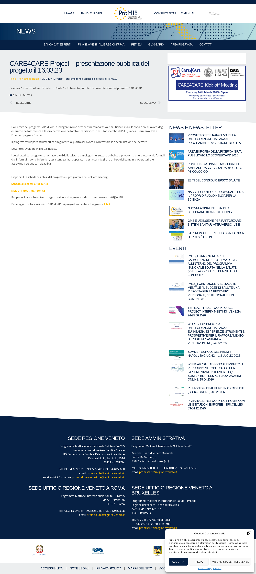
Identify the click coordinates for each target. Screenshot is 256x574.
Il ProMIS (70, 13)
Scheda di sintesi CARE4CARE (30, 184)
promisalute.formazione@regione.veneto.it (98, 477)
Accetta (178, 561)
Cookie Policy (205, 568)
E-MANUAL (188, 13)
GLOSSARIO (156, 44)
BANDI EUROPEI (91, 13)
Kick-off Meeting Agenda (28, 190)
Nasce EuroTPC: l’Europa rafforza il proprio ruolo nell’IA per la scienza (215, 195)
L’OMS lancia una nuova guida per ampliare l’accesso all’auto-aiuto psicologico (215, 167)
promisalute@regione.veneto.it (106, 473)
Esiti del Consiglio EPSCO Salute (214, 180)
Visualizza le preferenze (230, 561)
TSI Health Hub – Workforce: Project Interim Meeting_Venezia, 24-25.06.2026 (214, 311)
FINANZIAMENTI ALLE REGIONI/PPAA (101, 44)
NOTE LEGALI (79, 568)
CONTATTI (205, 44)
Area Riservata (182, 44)
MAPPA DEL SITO (140, 568)
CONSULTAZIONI (165, 13)
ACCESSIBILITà (52, 568)
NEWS (26, 31)
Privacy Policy (108, 568)
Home (13, 78)
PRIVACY (217, 568)
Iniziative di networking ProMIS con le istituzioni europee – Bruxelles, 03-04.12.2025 (216, 404)
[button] (249, 533)
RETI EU (136, 44)
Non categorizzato (29, 78)
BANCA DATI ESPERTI (57, 44)
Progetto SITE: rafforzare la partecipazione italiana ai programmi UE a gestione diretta (214, 139)
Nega (199, 561)
